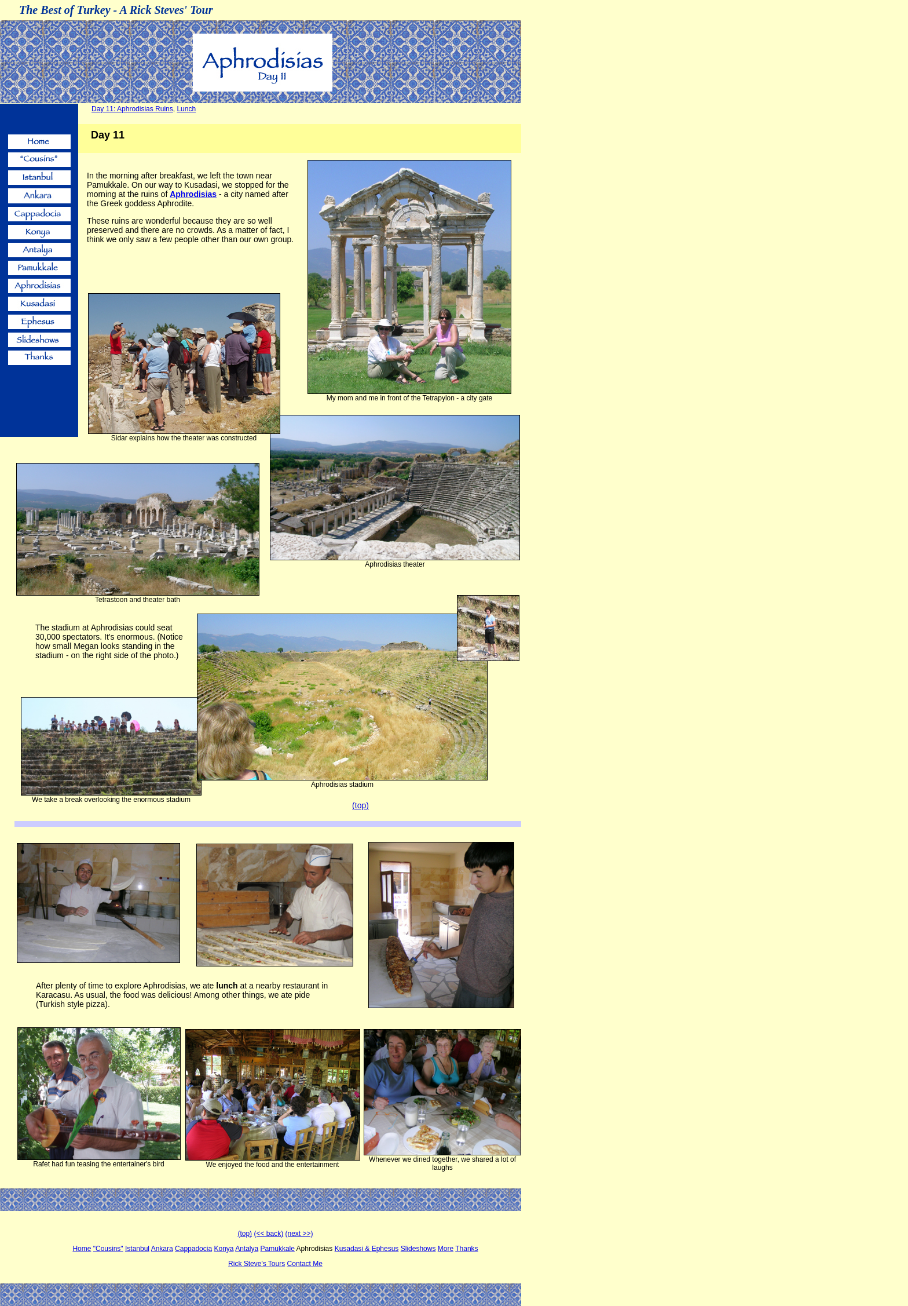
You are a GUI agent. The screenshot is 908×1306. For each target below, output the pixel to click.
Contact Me (305, 1264)
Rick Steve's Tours (256, 1264)
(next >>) (299, 1234)
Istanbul (137, 1249)
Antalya (246, 1249)
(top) (244, 1234)
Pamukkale (278, 1249)
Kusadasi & (353, 1249)
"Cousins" (108, 1249)
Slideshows (418, 1249)
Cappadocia (193, 1249)
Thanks (466, 1249)
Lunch (186, 109)
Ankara (162, 1249)
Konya (223, 1249)
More (445, 1249)
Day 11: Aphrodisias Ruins (132, 109)
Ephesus (385, 1249)
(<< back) (268, 1234)
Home (81, 1249)
